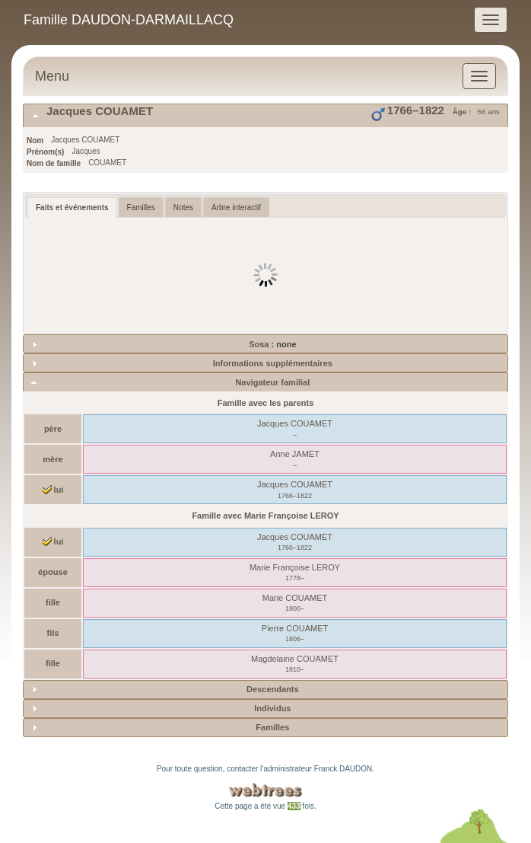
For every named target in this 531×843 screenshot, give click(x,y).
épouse (53, 571)
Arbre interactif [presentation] (236, 207)
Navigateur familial (272, 382)
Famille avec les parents (266, 402)
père (53, 428)
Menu (52, 76)
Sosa (260, 344)
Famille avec (265, 515)
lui (53, 489)
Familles (272, 727)
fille (53, 602)
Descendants (272, 689)
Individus (272, 708)
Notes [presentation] (183, 207)
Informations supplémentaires (272, 363)
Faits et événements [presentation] (72, 207)
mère (52, 459)
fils (53, 632)
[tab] (265, 115)
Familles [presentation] (141, 207)
